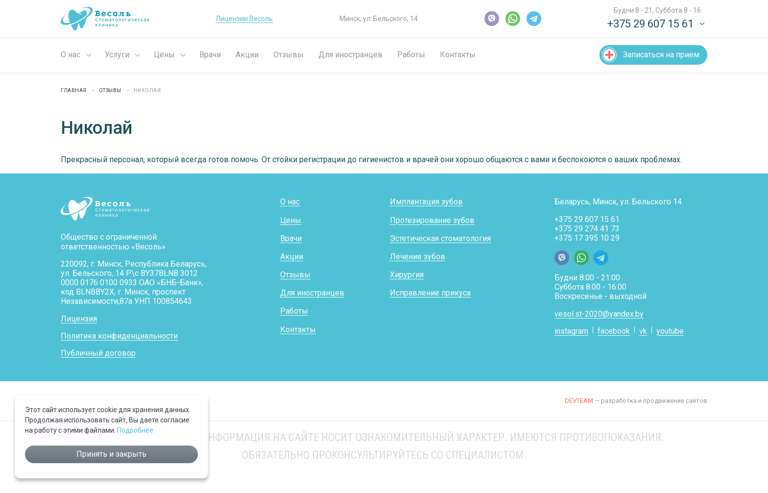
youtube (670, 331)
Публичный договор (98, 353)
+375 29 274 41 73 (587, 228)
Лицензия (79, 318)
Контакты (458, 54)
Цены (164, 54)
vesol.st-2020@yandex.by (599, 314)
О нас (70, 54)
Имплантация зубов (426, 201)
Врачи (210, 54)
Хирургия (407, 274)
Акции (247, 54)
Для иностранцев (350, 54)
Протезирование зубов (432, 220)
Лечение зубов (417, 256)
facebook (614, 331)
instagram (571, 331)
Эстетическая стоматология (440, 238)
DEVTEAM (579, 400)
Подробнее (135, 430)
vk (643, 331)
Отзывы (288, 54)
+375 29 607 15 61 (587, 219)
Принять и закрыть (111, 454)
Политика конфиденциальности (119, 336)
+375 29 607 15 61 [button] (650, 24)
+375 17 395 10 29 (587, 238)
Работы (411, 54)
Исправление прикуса (430, 292)
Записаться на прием (661, 54)
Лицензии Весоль (244, 19)
